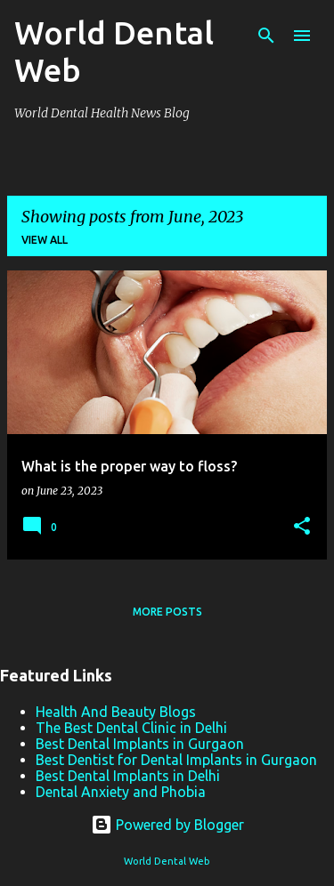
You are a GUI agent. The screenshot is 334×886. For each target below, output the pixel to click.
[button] (302, 526)
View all (44, 240)
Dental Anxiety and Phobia (121, 792)
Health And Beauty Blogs (116, 712)
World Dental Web (167, 861)
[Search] (266, 35)
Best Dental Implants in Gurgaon (140, 744)
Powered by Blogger (167, 825)
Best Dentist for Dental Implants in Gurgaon (176, 760)
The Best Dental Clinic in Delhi (131, 728)
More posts (167, 611)
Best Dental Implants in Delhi (128, 776)
